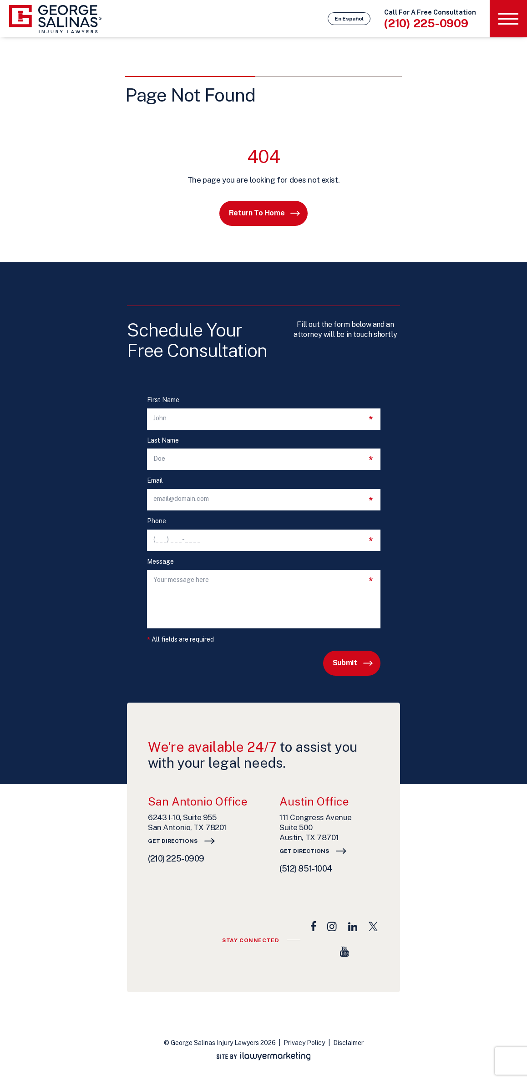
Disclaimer (348, 1042)
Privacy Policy (304, 1042)
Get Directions (173, 841)
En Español (349, 18)
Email (155, 480)
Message (160, 561)
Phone (156, 521)
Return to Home (256, 213)
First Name (163, 400)
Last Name (163, 440)
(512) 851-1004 (305, 868)
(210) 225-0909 (426, 23)
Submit (345, 662)
